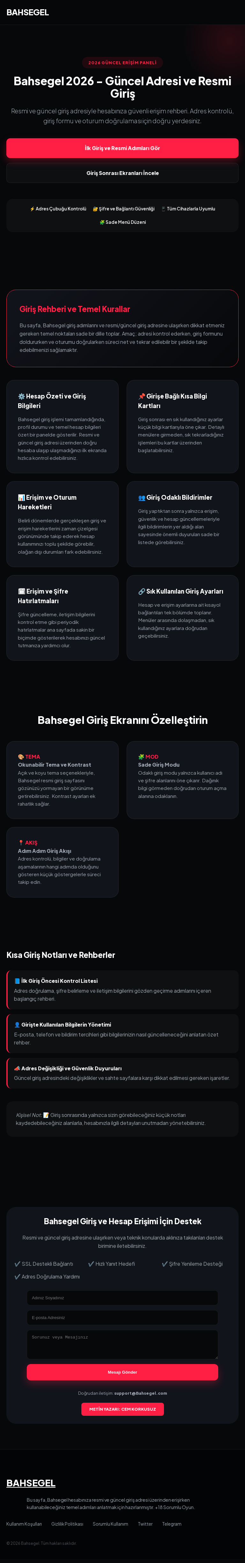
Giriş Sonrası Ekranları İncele (122, 173)
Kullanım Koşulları (24, 1527)
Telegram (172, 1527)
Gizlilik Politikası (67, 1527)
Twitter (145, 1527)
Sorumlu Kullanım (110, 1527)
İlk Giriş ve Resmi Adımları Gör (122, 148)
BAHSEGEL (27, 12)
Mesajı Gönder (122, 1376)
